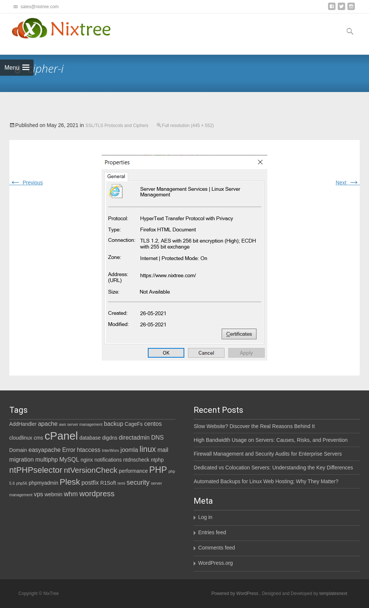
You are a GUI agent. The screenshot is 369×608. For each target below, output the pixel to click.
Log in (205, 517)
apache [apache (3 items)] (48, 423)
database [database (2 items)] (90, 438)
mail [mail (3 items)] (163, 449)
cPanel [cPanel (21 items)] (61, 436)
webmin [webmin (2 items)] (54, 494)
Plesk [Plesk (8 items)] (70, 482)
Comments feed (216, 548)
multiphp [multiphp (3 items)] (46, 459)
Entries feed (212, 532)
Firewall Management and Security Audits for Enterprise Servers (268, 454)
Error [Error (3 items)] (69, 449)
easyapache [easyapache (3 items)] (44, 449)
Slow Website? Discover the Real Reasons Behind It (254, 426)
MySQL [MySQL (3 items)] (69, 459)
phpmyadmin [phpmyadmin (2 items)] (43, 483)
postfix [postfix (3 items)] (90, 482)
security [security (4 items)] (138, 482)
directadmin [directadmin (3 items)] (134, 437)
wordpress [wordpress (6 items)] (97, 493)
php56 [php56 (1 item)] (21, 483)
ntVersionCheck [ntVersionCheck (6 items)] (90, 470)
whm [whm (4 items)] (71, 494)
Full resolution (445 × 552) (188, 125)
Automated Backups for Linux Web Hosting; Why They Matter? (266, 481)
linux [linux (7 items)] (148, 449)
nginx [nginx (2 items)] (87, 460)
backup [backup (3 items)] (113, 423)
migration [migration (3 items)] (21, 459)
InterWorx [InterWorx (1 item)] (110, 450)
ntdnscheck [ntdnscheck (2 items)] (136, 460)
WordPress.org (215, 563)
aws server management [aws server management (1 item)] (80, 424)
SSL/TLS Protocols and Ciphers (116, 125)
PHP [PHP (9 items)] (158, 470)
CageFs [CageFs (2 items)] (134, 424)
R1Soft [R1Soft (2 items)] (108, 483)
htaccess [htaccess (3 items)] (88, 449)
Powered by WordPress (235, 593)
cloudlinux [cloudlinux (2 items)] (20, 438)
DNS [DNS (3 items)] (157, 437)
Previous (26, 183)
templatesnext (333, 593)
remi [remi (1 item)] (121, 483)
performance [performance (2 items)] (133, 471)
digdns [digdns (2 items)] (109, 438)
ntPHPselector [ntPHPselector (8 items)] (36, 470)
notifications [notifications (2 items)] (108, 460)
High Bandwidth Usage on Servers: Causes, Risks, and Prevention (270, 440)
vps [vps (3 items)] (38, 494)
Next (348, 183)
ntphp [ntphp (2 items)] (157, 460)
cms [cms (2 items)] (38, 438)
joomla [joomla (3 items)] (129, 449)
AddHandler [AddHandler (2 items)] (22, 424)
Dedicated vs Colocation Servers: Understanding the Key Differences (273, 468)
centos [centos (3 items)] (153, 423)
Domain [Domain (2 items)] (18, 450)
